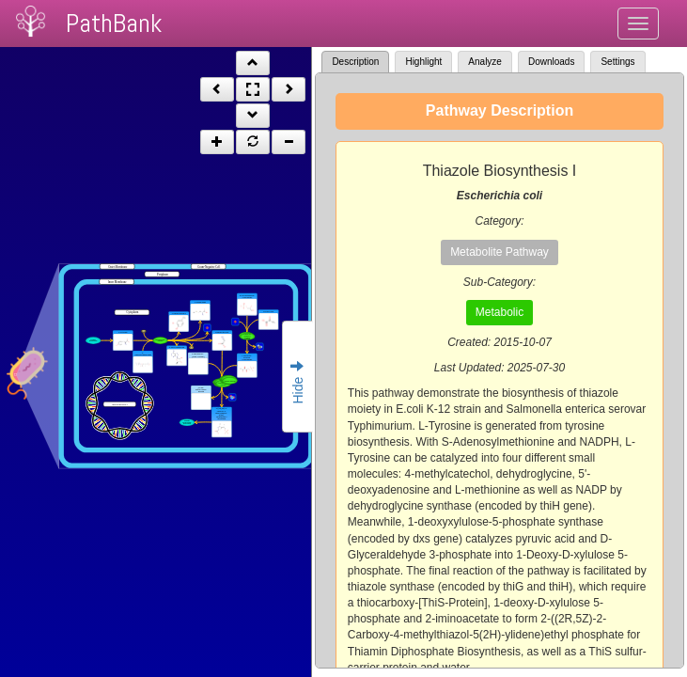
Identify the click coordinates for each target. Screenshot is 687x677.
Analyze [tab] (485, 61)
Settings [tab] (617, 61)
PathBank (114, 23)
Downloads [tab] (551, 61)
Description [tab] (355, 61)
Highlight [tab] (423, 61)
